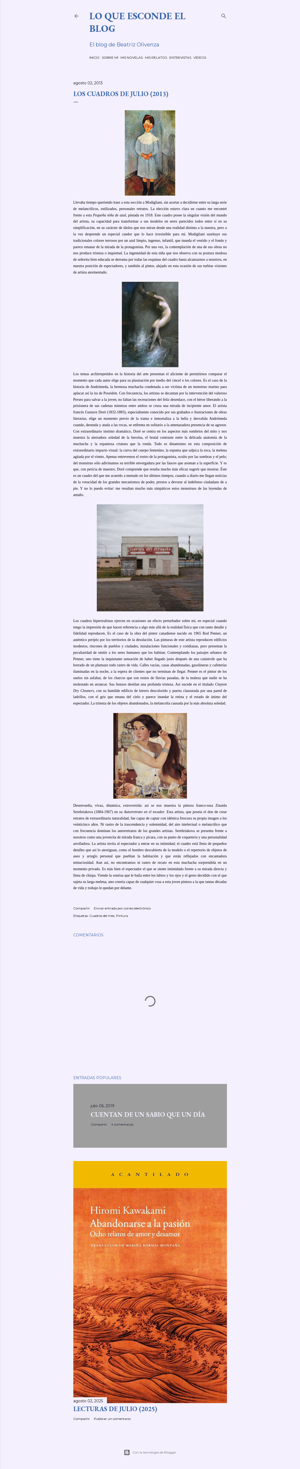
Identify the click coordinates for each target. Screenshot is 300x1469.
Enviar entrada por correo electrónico (122, 908)
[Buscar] (224, 15)
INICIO (94, 58)
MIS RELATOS (156, 58)
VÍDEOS (200, 58)
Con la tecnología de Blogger (150, 1452)
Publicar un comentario (112, 1419)
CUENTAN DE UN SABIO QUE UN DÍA (148, 1114)
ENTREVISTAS (180, 58)
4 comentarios (122, 1124)
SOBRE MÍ (110, 58)
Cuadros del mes (101, 916)
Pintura (122, 916)
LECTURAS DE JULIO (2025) (115, 1409)
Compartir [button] (81, 908)
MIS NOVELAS (132, 58)
